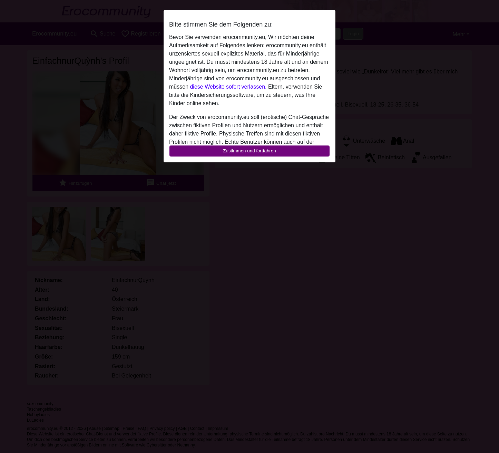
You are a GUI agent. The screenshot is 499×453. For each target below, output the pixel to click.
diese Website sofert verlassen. (228, 87)
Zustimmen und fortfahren (249, 150)
